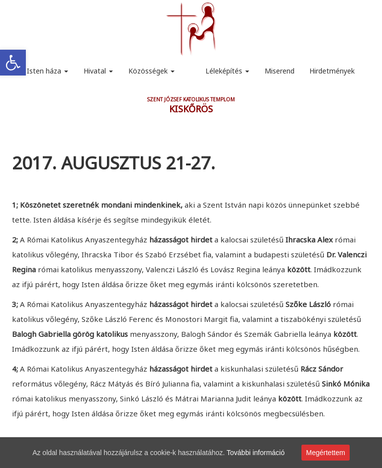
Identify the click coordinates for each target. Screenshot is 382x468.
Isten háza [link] (47, 71)
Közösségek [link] (151, 71)
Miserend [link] (279, 71)
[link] (13, 63)
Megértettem (325, 453)
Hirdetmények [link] (332, 71)
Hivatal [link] (98, 71)
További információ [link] (256, 453)
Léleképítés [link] (227, 71)
